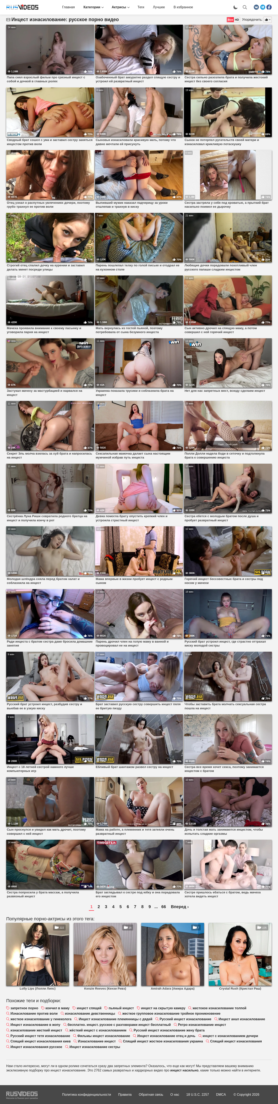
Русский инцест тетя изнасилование (40, 1036)
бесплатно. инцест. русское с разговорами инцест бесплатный (119, 1024)
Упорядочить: (252, 19)
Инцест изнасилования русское (36, 1047)
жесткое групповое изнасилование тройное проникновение (171, 1013)
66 (163, 906)
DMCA (221, 1094)
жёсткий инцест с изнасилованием (97, 1030)
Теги (141, 7)
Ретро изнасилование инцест (202, 1024)
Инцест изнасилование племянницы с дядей (115, 1019)
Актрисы (119, 7)
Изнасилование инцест (97, 1041)
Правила (125, 1094)
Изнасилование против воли (34, 1013)
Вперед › (180, 906)
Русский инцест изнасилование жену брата (169, 1030)
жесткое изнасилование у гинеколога (40, 1019)
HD (237, 19)
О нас (174, 1094)
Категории (91, 7)
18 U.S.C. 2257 (197, 1094)
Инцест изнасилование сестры (94, 1047)
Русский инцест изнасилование (185, 1019)
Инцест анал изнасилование (242, 1019)
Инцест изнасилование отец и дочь (166, 1036)
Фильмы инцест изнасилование (103, 1036)
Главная (68, 7)
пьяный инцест (121, 1008)
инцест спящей (89, 1008)
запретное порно (24, 1008)
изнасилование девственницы (90, 1013)
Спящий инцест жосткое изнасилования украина (163, 1041)
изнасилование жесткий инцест (36, 1030)
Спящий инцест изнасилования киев (40, 1041)
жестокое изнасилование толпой (220, 1008)
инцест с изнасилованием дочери (230, 1036)
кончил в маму (57, 1008)
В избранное (183, 7)
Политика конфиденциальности (86, 1094)
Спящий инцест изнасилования (236, 1041)
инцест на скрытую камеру (163, 1008)
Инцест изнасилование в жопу (35, 1024)
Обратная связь (151, 1094)
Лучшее (159, 7)
